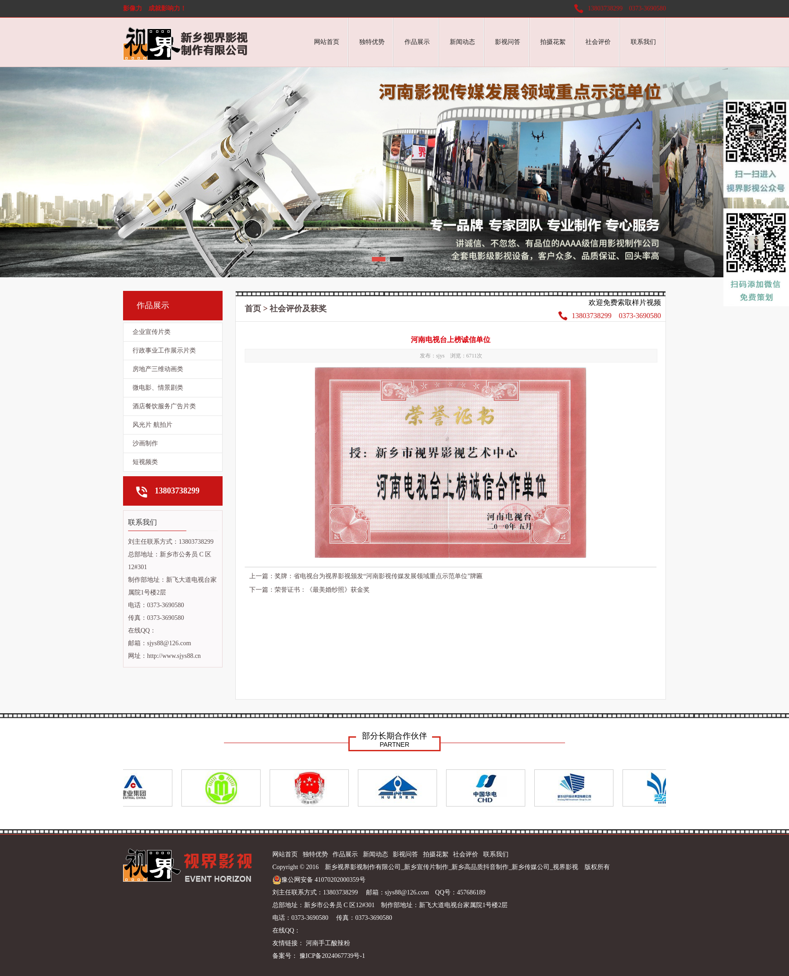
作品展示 (417, 42)
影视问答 (507, 42)
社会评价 (598, 42)
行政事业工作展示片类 (164, 350)
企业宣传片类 (152, 332)
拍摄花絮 (553, 42)
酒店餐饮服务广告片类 (164, 406)
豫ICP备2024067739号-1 (331, 955)
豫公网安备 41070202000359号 (319, 879)
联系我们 (643, 42)
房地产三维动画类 (158, 369)
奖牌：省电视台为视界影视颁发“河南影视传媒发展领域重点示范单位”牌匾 (379, 576)
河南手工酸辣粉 (328, 943)
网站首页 (326, 42)
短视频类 (145, 462)
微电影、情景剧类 (158, 387)
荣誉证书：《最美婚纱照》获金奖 (322, 589)
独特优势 (372, 42)
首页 (253, 308)
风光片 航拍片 (152, 424)
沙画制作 (145, 443)
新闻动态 (462, 42)
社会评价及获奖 (298, 308)
